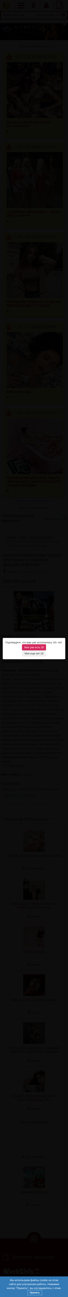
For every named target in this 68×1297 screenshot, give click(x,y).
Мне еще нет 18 (34, 653)
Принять (35, 1292)
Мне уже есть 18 (34, 647)
